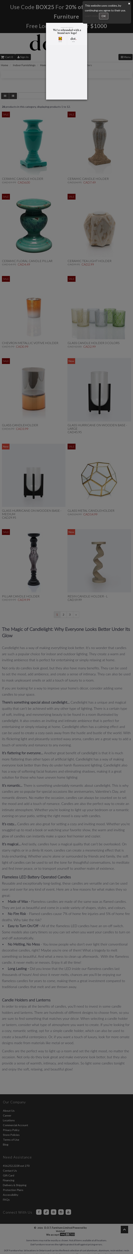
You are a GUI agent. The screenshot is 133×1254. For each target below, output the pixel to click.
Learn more (92, 15)
